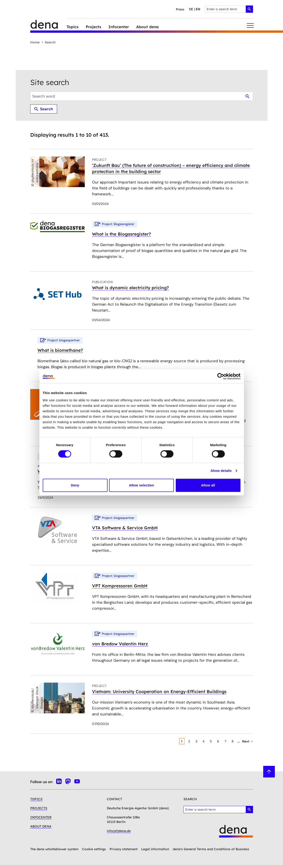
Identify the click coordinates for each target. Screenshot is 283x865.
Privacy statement (124, 849)
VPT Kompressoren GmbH (120, 585)
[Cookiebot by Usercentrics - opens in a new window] (220, 376)
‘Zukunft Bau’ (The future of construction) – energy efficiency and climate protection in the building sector (171, 168)
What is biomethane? (60, 350)
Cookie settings (94, 849)
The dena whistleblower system (54, 849)
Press (180, 9)
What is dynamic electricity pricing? (130, 287)
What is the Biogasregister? (121, 234)
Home (35, 42)
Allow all (208, 485)
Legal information (155, 849)
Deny (75, 485)
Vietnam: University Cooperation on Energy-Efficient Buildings (159, 691)
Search (48, 42)
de (191, 9)
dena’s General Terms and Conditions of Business (211, 849)
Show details (221, 471)
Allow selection (141, 485)
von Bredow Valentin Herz (120, 643)
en (198, 9)
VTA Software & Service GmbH (125, 528)
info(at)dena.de (119, 831)
